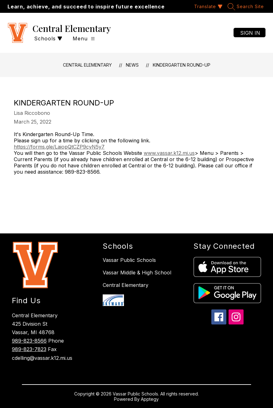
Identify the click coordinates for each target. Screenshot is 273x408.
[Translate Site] (208, 6)
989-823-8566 (29, 341)
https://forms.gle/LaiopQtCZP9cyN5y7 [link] (59, 147)
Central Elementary (87, 65)
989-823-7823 (29, 349)
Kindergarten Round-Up (181, 65)
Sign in (250, 33)
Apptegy (150, 399)
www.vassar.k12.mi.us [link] (169, 153)
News (132, 65)
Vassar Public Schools (129, 260)
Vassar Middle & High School (137, 272)
